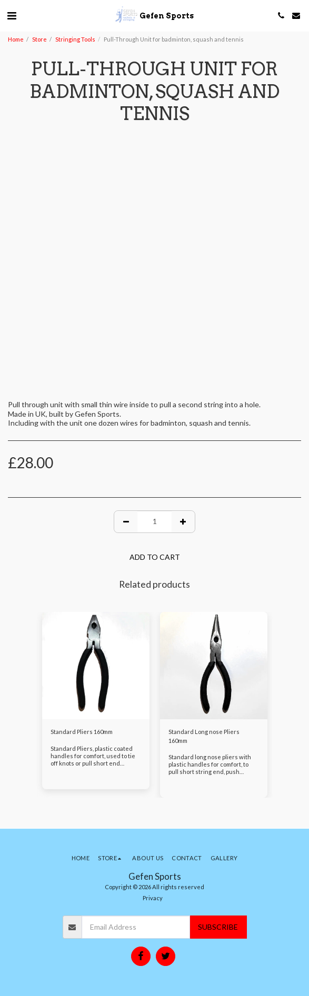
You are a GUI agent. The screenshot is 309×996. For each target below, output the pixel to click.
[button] (12, 15)
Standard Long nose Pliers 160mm (204, 736)
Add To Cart (154, 556)
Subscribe (218, 926)
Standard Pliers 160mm (82, 731)
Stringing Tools (75, 39)
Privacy (153, 897)
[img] (95, 665)
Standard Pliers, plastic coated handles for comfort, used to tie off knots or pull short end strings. (93, 759)
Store (39, 39)
